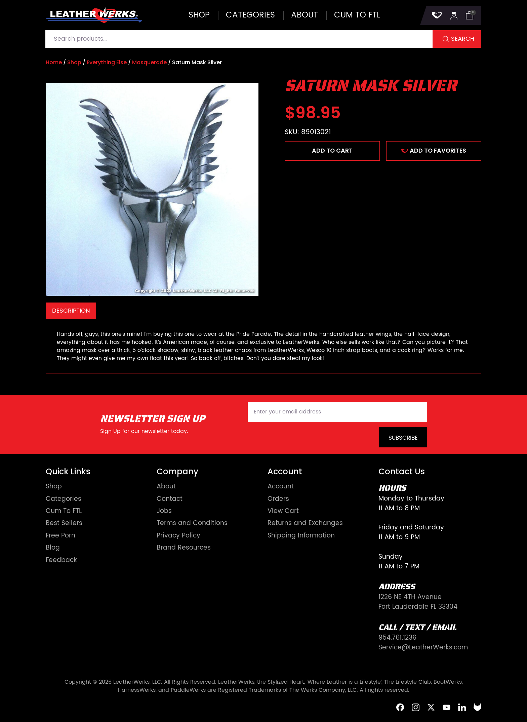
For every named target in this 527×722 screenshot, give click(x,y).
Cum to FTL (357, 15)
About (304, 15)
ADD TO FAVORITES (433, 151)
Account (281, 487)
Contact (170, 499)
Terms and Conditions (192, 523)
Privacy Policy (178, 536)
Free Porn (60, 536)
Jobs (164, 511)
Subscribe (403, 438)
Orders (278, 499)
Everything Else (107, 62)
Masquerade (149, 62)
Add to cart (332, 151)
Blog (53, 548)
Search (462, 39)
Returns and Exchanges (305, 523)
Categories (250, 15)
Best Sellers (64, 523)
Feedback (61, 560)
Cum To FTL (64, 511)
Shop (199, 15)
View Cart (283, 511)
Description (71, 311)
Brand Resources (184, 548)
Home (54, 62)
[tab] (71, 311)
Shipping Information (301, 536)
